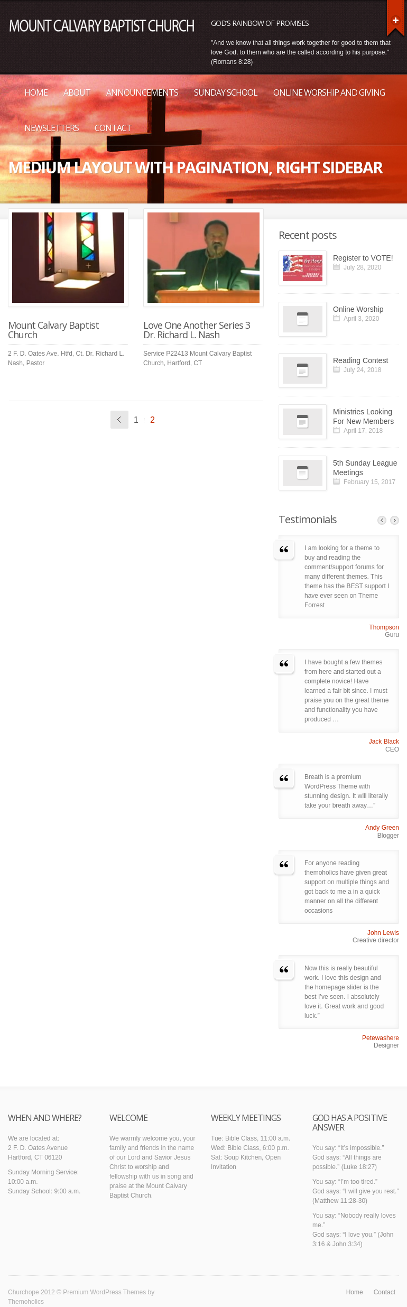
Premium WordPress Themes (104, 1292)
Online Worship (358, 309)
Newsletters (51, 128)
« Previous (119, 420)
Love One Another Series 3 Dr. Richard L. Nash (196, 330)
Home (36, 92)
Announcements (142, 92)
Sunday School (225, 92)
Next (394, 520)
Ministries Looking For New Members (363, 416)
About (76, 92)
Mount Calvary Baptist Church (53, 330)
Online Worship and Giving (329, 92)
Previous (381, 520)
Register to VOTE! (363, 258)
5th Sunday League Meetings (365, 468)
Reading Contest (360, 360)
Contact (113, 128)
